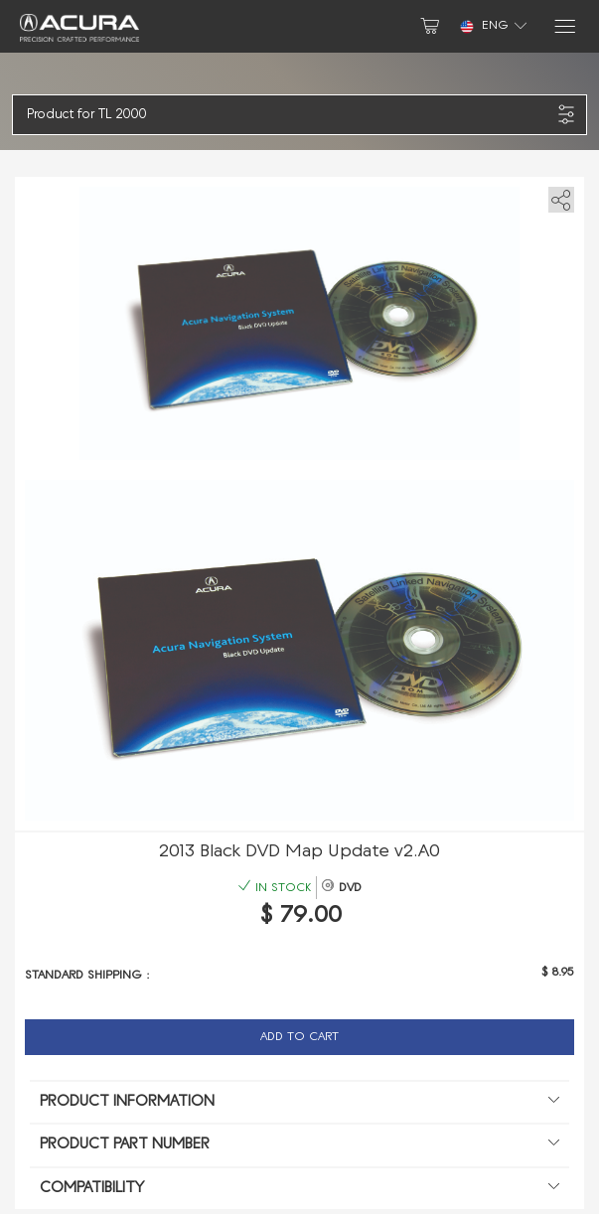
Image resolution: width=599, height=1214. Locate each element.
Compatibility (299, 1189)
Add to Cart (299, 1037)
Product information (299, 1103)
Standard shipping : (87, 976)
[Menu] (563, 26)
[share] (557, 196)
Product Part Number (299, 1145)
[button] (289, 114)
